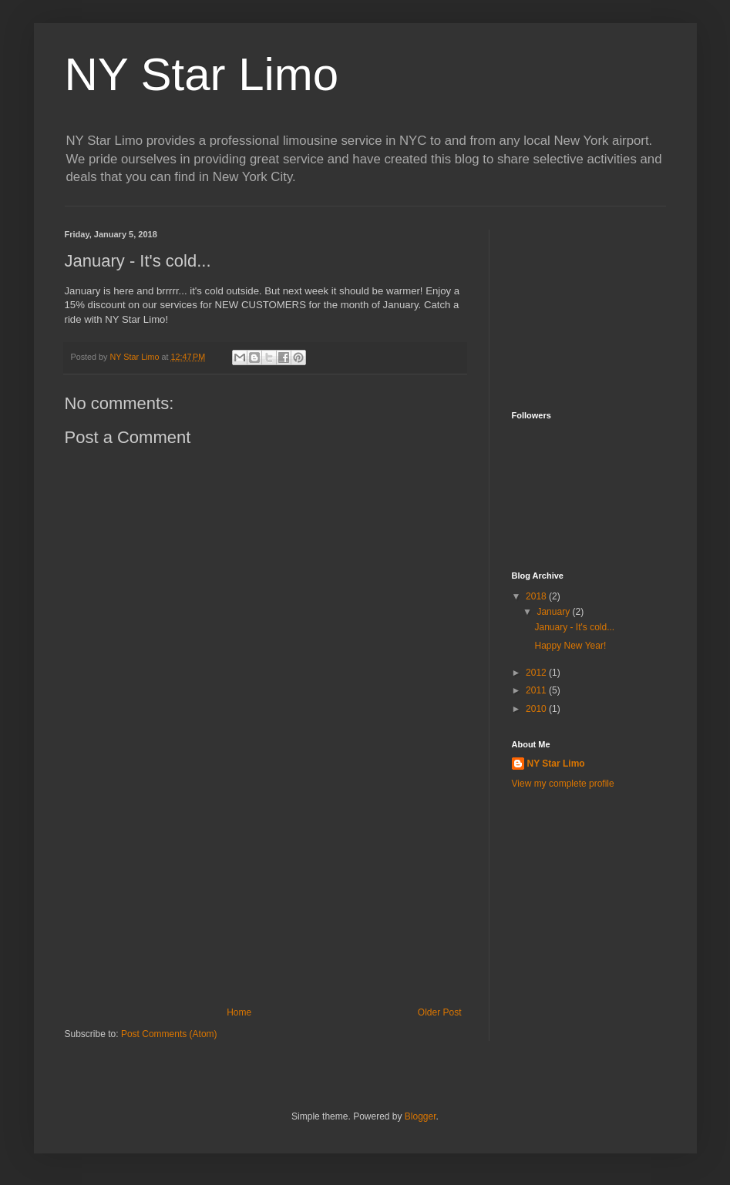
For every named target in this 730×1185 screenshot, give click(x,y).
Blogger (420, 1116)
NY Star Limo (202, 74)
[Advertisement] (265, 891)
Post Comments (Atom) (169, 1034)
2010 (537, 708)
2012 (537, 672)
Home (239, 1012)
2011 (537, 690)
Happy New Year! (570, 645)
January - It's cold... (574, 627)
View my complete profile (563, 783)
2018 (537, 596)
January (554, 611)
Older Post (440, 1012)
